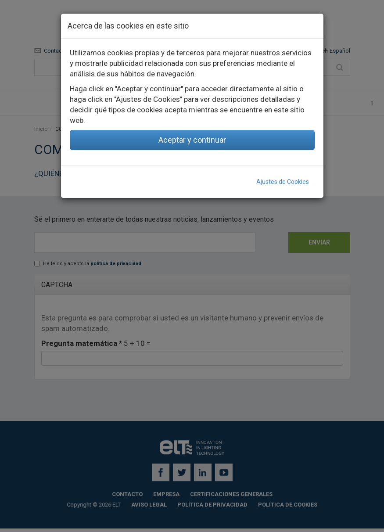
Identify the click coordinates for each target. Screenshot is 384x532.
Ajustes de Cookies (282, 181)
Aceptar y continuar (192, 139)
